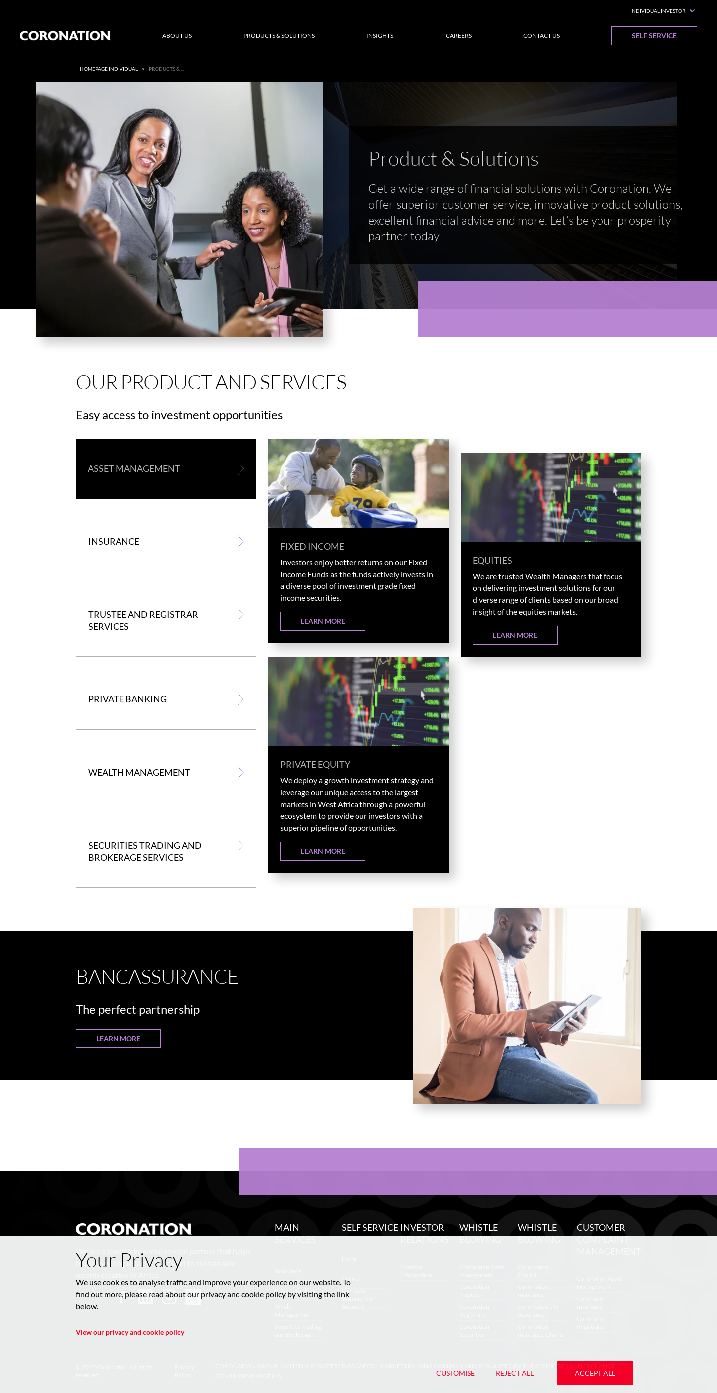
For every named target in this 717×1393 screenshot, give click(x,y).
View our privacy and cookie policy (130, 1332)
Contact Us (541, 35)
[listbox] (358, 217)
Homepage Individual (109, 69)
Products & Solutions (279, 35)
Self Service (654, 35)
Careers (459, 35)
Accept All (595, 1373)
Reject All (515, 1373)
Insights (379, 35)
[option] (358, 217)
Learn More (323, 621)
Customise (455, 1373)
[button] (166, 469)
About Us (177, 35)
